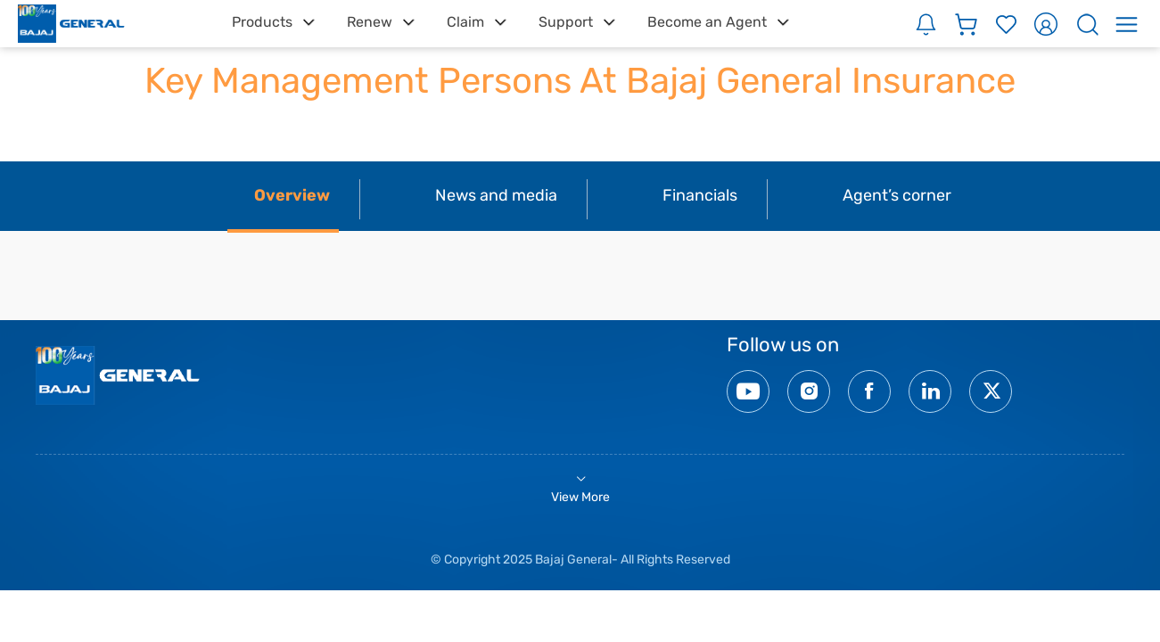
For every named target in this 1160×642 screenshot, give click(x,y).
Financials (699, 195)
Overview (292, 195)
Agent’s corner (897, 195)
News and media (496, 195)
